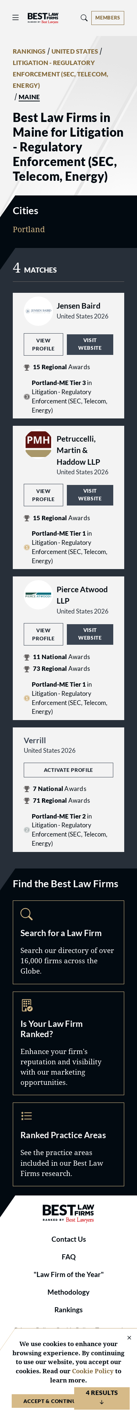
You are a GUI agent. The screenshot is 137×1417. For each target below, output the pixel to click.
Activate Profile (68, 770)
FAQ (69, 1257)
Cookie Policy (93, 1371)
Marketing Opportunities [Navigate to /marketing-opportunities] (68, 1043)
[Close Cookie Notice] (125, 1338)
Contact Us (69, 1239)
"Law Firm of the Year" (69, 1274)
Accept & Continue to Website (68, 1401)
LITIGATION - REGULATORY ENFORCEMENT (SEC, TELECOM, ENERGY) (60, 74)
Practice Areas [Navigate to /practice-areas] (68, 1144)
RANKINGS (29, 51)
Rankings (68, 1310)
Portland (29, 229)
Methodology (68, 1292)
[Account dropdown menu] (107, 18)
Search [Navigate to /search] (68, 942)
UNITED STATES (75, 51)
